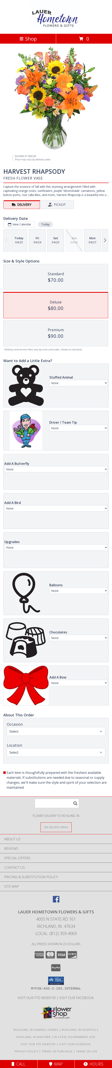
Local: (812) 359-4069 (56, 933)
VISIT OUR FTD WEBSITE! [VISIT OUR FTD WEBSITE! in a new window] (37, 997)
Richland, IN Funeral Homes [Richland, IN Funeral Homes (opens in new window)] (36, 1030)
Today (45, 224)
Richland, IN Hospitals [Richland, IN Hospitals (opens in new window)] (80, 1030)
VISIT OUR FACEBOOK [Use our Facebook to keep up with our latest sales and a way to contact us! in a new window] (77, 997)
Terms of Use (86, 1051)
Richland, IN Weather (34, 1037)
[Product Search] (57, 803)
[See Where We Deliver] (56, 827)
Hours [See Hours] (93, 1064)
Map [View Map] (56, 1064)
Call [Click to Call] (18, 1064)
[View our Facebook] (56, 901)
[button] (56, 981)
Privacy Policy (26, 1051)
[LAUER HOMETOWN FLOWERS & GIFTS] (56, 28)
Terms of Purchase (57, 1051)
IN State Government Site (74, 1037)
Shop (28, 38)
